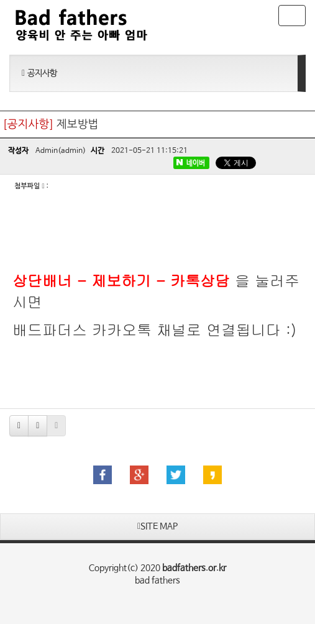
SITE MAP (157, 526)
